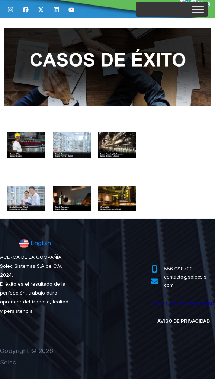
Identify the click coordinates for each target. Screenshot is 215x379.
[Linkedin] (56, 10)
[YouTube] (71, 10)
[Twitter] (41, 10)
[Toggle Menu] (198, 9)
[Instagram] (10, 10)
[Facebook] (26, 10)
